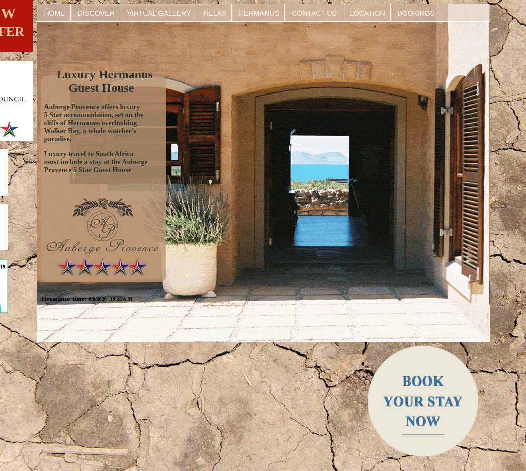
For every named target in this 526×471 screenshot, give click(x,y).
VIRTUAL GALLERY (159, 13)
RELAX (214, 13)
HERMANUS (259, 13)
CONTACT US (314, 13)
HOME (54, 13)
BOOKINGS (416, 13)
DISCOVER (96, 13)
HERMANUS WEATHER (199, 392)
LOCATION (367, 13)
